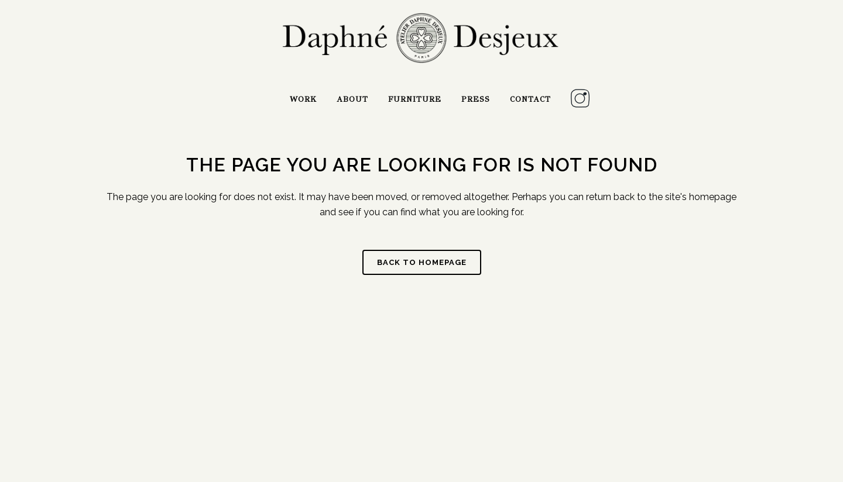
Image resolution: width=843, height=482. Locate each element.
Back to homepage (422, 262)
